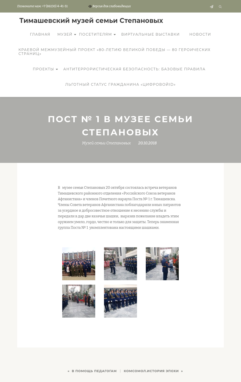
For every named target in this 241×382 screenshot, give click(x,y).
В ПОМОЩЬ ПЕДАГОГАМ (94, 371)
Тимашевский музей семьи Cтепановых (91, 20)
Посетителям (95, 34)
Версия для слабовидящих (109, 6)
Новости (200, 34)
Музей (65, 34)
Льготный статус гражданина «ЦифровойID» (120, 84)
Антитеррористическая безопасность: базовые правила (134, 69)
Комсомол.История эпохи (151, 371)
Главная (40, 34)
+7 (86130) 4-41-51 (55, 6)
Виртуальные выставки (150, 34)
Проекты (43, 69)
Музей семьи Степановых (106, 143)
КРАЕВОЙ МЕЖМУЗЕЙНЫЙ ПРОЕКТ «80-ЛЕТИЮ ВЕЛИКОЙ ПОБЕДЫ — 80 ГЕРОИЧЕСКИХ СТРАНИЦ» (114, 52)
